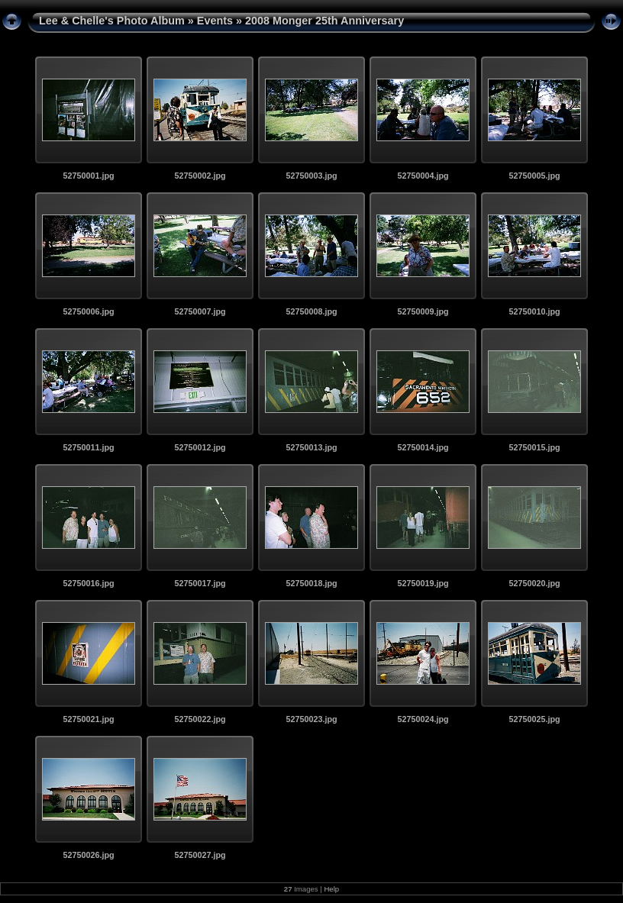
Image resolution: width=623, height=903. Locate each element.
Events (215, 21)
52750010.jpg (534, 311)
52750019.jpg (422, 583)
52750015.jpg (534, 447)
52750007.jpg (199, 311)
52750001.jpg (88, 175)
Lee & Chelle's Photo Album (112, 21)
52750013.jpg (311, 447)
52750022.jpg (199, 719)
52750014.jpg (422, 447)
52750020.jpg (534, 583)
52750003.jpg (311, 175)
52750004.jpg (422, 175)
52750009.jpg (422, 311)
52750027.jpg (199, 854)
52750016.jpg (88, 583)
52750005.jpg (534, 175)
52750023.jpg (311, 719)
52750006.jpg (88, 311)
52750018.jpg (311, 583)
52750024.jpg (422, 719)
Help (331, 889)
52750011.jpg (88, 447)
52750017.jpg (199, 583)
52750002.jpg (199, 175)
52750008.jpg (311, 311)
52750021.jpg (88, 719)
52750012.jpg (199, 447)
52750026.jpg (88, 854)
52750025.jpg (534, 719)
